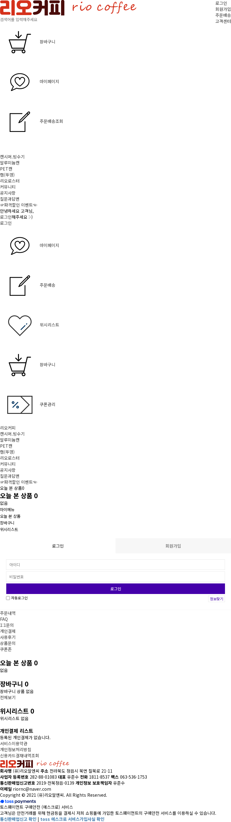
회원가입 (223, 9)
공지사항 (8, 193)
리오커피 (8, 428)
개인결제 (8, 631)
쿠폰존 (6, 649)
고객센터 (223, 21)
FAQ (4, 619)
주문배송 (223, 15)
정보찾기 (216, 598)
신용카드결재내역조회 (19, 755)
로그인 (221, 3)
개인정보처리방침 (15, 749)
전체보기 (8, 697)
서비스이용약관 (13, 743)
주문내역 (8, 613)
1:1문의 (7, 625)
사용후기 (8, 637)
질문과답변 (10, 199)
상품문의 (8, 643)
